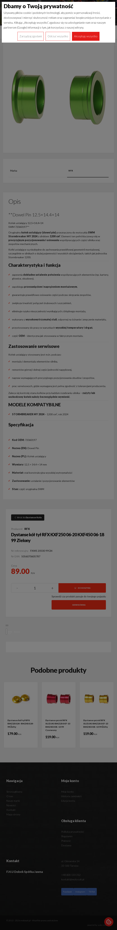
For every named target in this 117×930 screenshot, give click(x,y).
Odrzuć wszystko (58, 36)
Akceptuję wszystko (86, 36)
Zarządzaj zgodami (31, 36)
